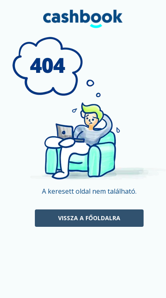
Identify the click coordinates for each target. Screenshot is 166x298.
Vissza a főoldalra (89, 218)
